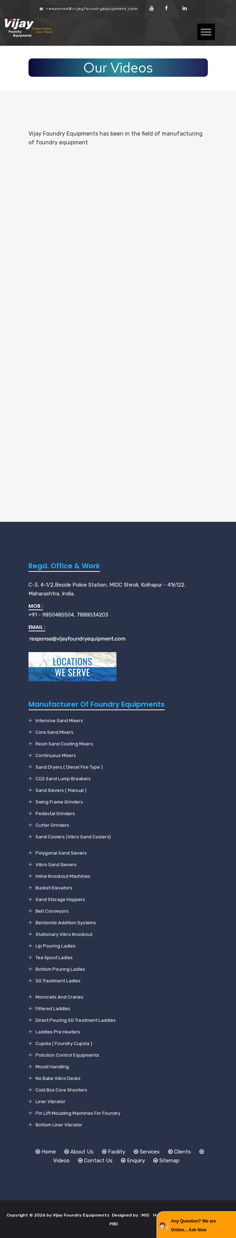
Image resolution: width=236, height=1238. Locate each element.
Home (46, 1152)
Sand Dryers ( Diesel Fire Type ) (69, 767)
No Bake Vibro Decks (58, 1078)
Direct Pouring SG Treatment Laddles (76, 1020)
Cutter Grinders (52, 825)
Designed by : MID (130, 1215)
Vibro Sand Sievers (56, 864)
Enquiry (133, 1160)
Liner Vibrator (50, 1101)
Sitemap (166, 1160)
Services (147, 1152)
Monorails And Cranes (59, 997)
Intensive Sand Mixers (59, 720)
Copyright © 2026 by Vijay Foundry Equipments (58, 1215)
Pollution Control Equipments (67, 1055)
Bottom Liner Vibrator (59, 1124)
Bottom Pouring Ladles (60, 969)
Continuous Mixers (56, 755)
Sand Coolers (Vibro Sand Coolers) (73, 836)
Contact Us (95, 1160)
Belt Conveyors (52, 911)
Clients (179, 1152)
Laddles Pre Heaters (58, 1031)
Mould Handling (52, 1066)
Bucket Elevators (54, 887)
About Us (79, 1152)
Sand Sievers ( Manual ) (61, 790)
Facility (113, 1152)
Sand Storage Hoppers (60, 899)
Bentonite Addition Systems (66, 922)
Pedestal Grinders (55, 813)
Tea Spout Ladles (54, 957)
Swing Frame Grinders (59, 802)
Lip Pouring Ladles (56, 946)
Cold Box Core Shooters (61, 1090)
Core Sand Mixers (55, 732)
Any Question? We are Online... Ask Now (193, 1225)
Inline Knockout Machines (63, 876)
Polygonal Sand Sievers (61, 853)
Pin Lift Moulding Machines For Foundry (78, 1113)
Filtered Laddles (53, 1008)
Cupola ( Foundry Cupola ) (64, 1043)
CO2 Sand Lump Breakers (63, 778)
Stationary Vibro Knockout (64, 934)
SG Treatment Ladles (58, 980)
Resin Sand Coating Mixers (64, 743)
